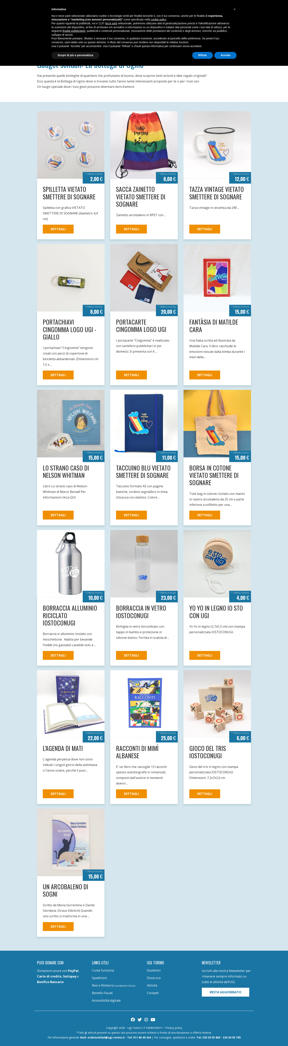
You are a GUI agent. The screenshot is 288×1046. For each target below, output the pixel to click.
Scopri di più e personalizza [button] (75, 55)
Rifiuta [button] (202, 55)
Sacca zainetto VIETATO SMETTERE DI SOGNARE (140, 196)
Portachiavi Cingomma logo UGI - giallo (69, 329)
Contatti (153, 993)
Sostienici (154, 970)
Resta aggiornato (225, 992)
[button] (235, 9)
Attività (152, 985)
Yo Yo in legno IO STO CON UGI (216, 611)
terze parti (111, 23)
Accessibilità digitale (106, 1000)
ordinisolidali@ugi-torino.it (106, 1037)
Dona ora (154, 978)
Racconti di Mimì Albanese (137, 752)
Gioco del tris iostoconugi (207, 752)
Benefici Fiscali (102, 993)
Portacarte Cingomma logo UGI (141, 325)
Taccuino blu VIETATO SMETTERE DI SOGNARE (143, 471)
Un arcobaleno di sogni (65, 890)
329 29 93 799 (232, 1037)
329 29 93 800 (211, 1037)
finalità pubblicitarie (73, 30)
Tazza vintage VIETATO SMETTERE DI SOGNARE (216, 192)
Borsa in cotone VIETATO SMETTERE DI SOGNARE (214, 475)
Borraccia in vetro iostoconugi (141, 611)
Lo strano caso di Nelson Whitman (66, 471)
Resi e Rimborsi (113, 985)
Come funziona (103, 970)
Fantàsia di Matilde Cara (213, 325)
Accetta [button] (225, 55)
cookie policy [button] (158, 19)
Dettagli (58, 229)
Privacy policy (173, 1028)
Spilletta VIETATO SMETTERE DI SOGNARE (69, 192)
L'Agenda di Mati (63, 748)
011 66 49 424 (142, 1037)
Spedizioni (99, 978)
